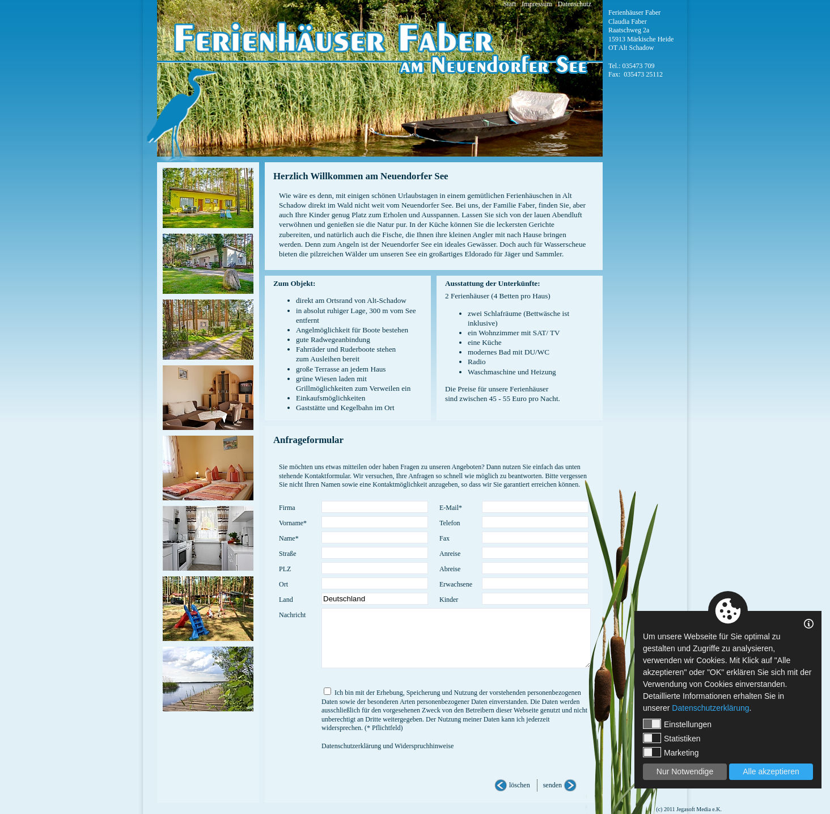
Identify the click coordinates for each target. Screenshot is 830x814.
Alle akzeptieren (771, 771)
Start (509, 4)
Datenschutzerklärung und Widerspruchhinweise (387, 746)
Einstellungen (677, 724)
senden (552, 785)
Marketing (670, 752)
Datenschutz (574, 4)
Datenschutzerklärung (710, 707)
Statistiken (672, 738)
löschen (519, 785)
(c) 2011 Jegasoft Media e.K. (689, 809)
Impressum (537, 4)
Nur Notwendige (685, 771)
